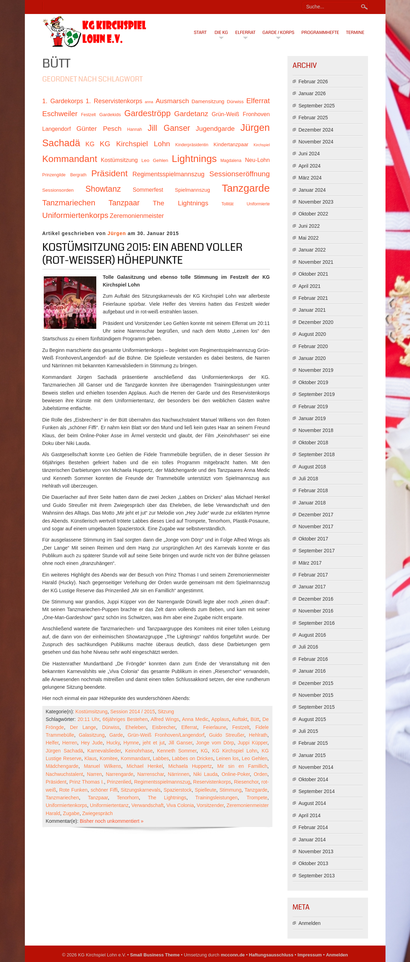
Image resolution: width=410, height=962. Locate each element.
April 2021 (310, 286)
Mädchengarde (62, 766)
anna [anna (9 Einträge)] (149, 102)
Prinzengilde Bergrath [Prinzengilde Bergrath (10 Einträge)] (64, 174)
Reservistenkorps (212, 782)
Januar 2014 (312, 839)
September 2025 (317, 105)
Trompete (256, 797)
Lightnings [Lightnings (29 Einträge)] (194, 158)
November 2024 (316, 141)
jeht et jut (154, 742)
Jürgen (116, 233)
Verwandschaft (147, 805)
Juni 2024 (309, 153)
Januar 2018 (312, 502)
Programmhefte (320, 32)
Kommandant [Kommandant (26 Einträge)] (69, 159)
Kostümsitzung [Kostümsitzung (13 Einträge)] (119, 160)
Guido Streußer (226, 735)
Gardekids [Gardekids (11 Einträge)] (110, 114)
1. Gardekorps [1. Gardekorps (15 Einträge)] (62, 101)
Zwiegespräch (97, 813)
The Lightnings (167, 797)
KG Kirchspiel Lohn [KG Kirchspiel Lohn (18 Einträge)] (135, 144)
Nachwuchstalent (64, 774)
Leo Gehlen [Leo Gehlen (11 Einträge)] (154, 160)
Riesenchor (246, 782)
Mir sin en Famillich (242, 766)
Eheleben (135, 727)
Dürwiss (111, 727)
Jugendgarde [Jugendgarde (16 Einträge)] (215, 128)
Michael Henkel (145, 766)
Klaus (90, 758)
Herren (69, 742)
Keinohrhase (139, 751)
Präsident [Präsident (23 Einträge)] (109, 173)
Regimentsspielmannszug (162, 782)
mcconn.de (233, 954)
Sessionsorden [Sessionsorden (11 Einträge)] (58, 190)
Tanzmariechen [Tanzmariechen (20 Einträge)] (69, 202)
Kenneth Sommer (176, 751)
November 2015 (316, 695)
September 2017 (317, 550)
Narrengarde (119, 774)
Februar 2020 (313, 346)
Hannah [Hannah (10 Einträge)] (134, 129)
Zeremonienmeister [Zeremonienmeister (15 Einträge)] (137, 215)
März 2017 (310, 563)
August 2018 (312, 466)
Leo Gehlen (254, 758)
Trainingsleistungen (216, 797)
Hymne (131, 742)
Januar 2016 (312, 671)
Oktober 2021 (313, 274)
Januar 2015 (312, 755)
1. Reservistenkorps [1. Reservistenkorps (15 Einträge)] (114, 101)
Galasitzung (92, 735)
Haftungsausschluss (271, 954)
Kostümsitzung (91, 711)
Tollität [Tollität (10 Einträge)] (228, 203)
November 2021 (316, 262)
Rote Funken (73, 790)
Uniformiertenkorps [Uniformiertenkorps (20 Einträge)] (75, 215)
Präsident (56, 782)
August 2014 (312, 803)
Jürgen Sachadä (64, 751)
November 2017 (316, 526)
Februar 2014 (313, 827)
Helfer (52, 742)
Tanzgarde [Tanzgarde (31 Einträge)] (246, 188)
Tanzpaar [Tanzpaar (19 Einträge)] (124, 202)
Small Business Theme (155, 954)
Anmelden (310, 923)
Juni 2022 (309, 226)
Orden (260, 774)
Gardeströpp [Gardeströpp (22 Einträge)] (147, 113)
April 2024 (310, 166)
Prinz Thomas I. (86, 782)
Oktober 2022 (313, 214)
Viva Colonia (180, 805)
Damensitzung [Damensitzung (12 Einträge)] (208, 101)
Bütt (254, 719)
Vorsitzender (210, 805)
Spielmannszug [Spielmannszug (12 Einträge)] (192, 190)
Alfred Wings (165, 719)
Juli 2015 (308, 731)
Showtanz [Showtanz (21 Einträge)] (103, 188)
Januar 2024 (312, 190)
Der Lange (83, 727)
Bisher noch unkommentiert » (112, 821)
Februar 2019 (313, 406)
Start (200, 32)
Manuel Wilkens (102, 766)
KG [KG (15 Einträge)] (90, 144)
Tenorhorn (128, 797)
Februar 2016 (313, 659)
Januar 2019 (312, 418)
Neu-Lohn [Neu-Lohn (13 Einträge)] (257, 160)
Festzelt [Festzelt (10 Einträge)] (88, 114)
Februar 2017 (313, 575)
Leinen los (227, 758)
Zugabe (71, 813)
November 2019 (316, 370)
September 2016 (317, 623)
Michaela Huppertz (190, 766)
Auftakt (240, 719)
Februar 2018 (313, 490)
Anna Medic (195, 719)
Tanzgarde (255, 790)
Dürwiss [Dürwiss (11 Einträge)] (235, 101)
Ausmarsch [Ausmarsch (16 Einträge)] (172, 101)
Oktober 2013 (313, 863)
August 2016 (312, 635)
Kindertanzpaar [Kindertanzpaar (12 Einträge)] (231, 144)
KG (204, 751)
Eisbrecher (163, 727)
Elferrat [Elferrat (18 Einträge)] (258, 101)
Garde (116, 735)
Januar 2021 (312, 310)
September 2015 (317, 707)
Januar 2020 (312, 358)
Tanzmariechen (62, 797)
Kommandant (135, 758)
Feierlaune (214, 727)
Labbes (161, 758)
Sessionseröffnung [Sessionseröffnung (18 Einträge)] (239, 174)
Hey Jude (92, 742)
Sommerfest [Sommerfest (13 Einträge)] (148, 189)
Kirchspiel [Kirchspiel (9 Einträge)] (261, 145)
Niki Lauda (205, 774)
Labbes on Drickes (192, 758)
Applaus (220, 719)
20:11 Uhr (88, 719)
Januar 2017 (312, 586)
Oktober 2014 (313, 779)
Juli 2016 (308, 647)
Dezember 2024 (316, 130)
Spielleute (205, 790)
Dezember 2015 (316, 683)
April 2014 (310, 815)
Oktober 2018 (313, 442)
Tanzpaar (98, 797)
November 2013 (316, 851)
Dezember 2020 (316, 322)
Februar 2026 (313, 81)
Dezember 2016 (316, 599)
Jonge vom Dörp (215, 742)
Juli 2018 (308, 478)
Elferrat (245, 32)
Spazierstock (178, 790)
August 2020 (312, 334)
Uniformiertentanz (109, 805)
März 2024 (310, 178)
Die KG (221, 32)
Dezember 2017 (316, 514)
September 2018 (317, 454)
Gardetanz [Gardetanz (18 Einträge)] (191, 113)
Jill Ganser (180, 742)
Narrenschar (150, 774)
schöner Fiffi (104, 790)
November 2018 (316, 430)
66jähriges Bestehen (125, 719)
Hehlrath (258, 735)
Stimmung (231, 790)
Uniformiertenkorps (66, 805)
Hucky (113, 742)
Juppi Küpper (252, 742)
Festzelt (240, 727)
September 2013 (317, 875)
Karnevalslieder (104, 751)
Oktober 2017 (313, 539)
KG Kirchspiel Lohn (234, 751)
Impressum (310, 954)
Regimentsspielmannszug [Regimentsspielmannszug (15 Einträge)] (168, 174)
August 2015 (312, 719)
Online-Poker (236, 774)
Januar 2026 (312, 93)
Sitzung (166, 711)
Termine (355, 32)
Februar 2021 (313, 298)
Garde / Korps (278, 32)
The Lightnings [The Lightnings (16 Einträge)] (180, 203)
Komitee (109, 758)
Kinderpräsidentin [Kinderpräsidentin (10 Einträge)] (191, 144)
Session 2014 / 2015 (132, 711)
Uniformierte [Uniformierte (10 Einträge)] (258, 203)
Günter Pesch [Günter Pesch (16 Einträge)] (98, 128)
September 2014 (317, 791)
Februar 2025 (313, 117)
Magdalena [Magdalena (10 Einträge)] (230, 160)
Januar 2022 (312, 250)
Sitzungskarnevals (141, 790)
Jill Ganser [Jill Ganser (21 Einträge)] (169, 128)
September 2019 (317, 394)
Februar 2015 (313, 743)
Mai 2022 (309, 238)
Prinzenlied (119, 782)
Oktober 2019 (313, 382)
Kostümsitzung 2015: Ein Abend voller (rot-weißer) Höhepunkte (142, 254)
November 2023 (316, 202)
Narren (94, 774)
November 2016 (316, 611)
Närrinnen (178, 774)
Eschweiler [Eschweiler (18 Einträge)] (60, 113)
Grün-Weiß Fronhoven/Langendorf (165, 735)
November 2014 (316, 767)
